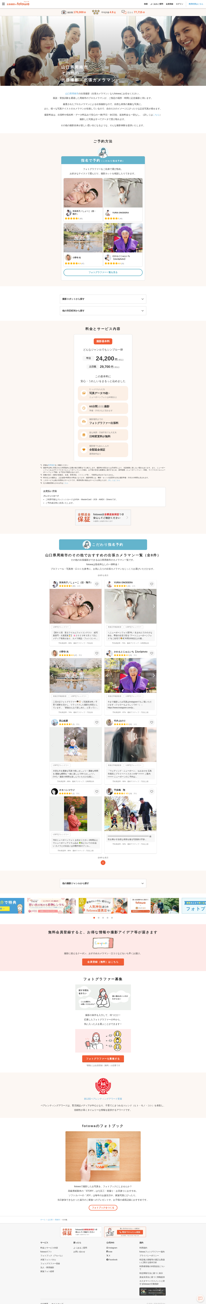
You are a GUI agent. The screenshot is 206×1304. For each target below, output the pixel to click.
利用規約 (51, 465)
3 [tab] (103, 918)
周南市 (57, 1220)
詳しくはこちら (114, 480)
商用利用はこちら (196, 4)
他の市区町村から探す (73, 310)
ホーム (42, 1220)
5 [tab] (112, 918)
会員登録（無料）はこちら (103, 962)
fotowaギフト (46, 1252)
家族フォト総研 (47, 1271)
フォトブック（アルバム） (52, 1255)
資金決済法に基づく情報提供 (152, 1277)
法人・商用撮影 (47, 1267)
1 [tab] (94, 918)
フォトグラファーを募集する (103, 1058)
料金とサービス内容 (49, 1248)
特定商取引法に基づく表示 (151, 1273)
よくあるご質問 (156, 4)
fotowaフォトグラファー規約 (152, 1252)
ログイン (179, 4)
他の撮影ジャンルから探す (75, 883)
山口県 (50, 1220)
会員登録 (169, 4)
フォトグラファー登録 (50, 1263)
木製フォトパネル (48, 1260)
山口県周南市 (72, 93)
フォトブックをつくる (103, 1207)
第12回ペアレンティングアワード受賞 (103, 1099)
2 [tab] (98, 918)
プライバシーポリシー (149, 1255)
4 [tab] (107, 918)
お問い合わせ (79, 1252)
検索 (146, 4)
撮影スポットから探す (73, 299)
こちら (156, 115)
